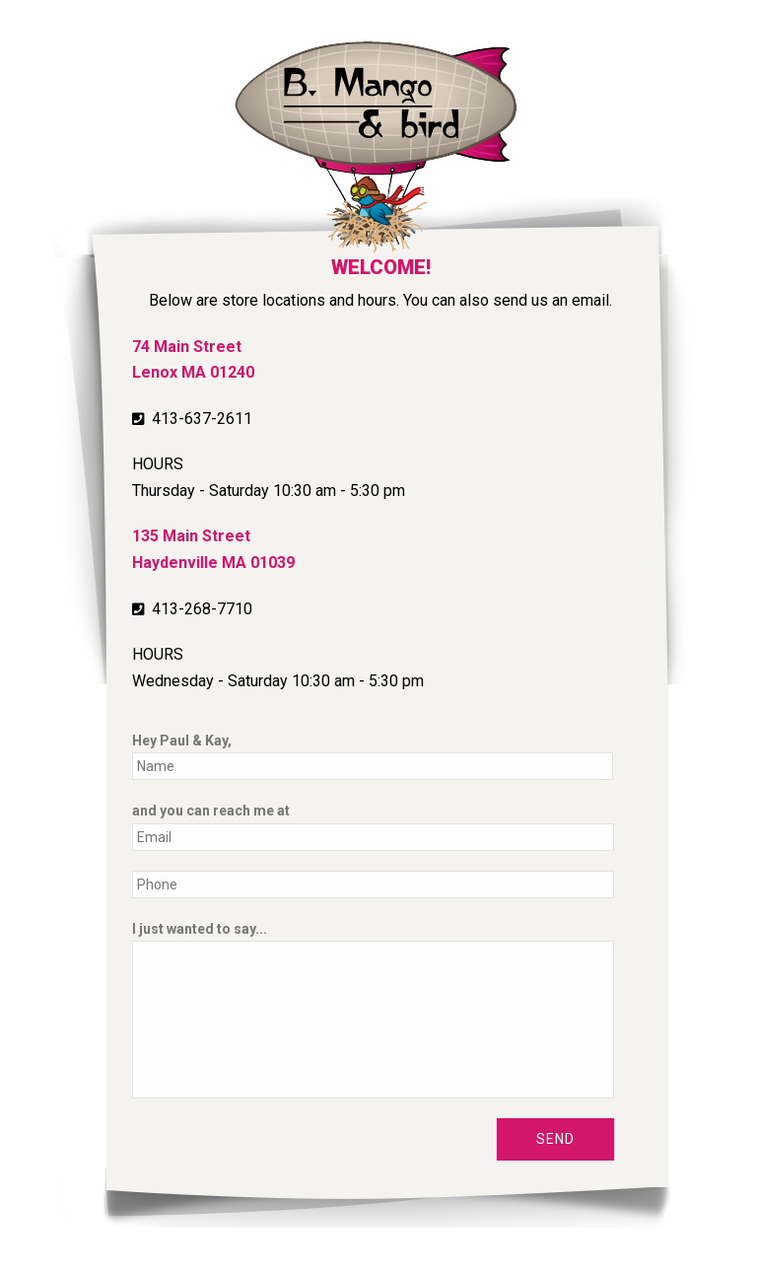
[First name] (372, 766)
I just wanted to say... (199, 929)
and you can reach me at (211, 810)
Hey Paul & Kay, (182, 740)
